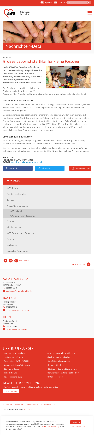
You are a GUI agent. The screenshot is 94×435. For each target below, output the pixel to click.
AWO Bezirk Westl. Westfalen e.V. (61, 353)
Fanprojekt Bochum (56, 365)
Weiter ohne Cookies (76, 426)
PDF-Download (81, 168)
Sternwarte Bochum (12, 369)
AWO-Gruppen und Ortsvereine (21, 233)
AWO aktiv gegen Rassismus (22, 216)
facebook (11, 168)
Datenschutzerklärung (50, 426)
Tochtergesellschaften (17, 194)
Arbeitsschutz (50, 404)
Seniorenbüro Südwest (13, 357)
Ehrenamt (11, 221)
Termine (10, 239)
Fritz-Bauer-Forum (55, 377)
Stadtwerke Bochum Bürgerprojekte (62, 369)
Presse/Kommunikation (17, 206)
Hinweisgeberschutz (34, 404)
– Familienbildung (13, 377)
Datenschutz (19, 404)
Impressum (7, 404)
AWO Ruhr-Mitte (14, 188)
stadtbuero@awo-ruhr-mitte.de (27, 162)
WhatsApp (44, 168)
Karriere (59, 2)
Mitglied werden (14, 227)
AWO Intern (21, 260)
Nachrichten (12, 245)
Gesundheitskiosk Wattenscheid (17, 365)
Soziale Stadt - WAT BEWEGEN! (16, 361)
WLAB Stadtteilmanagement (59, 361)
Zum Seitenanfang (80, 264)
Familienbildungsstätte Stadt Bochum (63, 373)
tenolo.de (28, 409)
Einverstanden (76, 422)
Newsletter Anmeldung (17, 251)
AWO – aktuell (16, 211)
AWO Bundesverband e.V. (14, 353)
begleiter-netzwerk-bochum (59, 357)
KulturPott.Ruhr (10, 373)
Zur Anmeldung (11, 391)
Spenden (46, 2)
